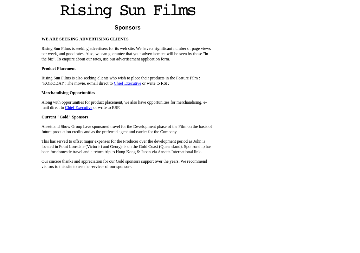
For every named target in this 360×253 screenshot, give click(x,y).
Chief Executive (127, 83)
